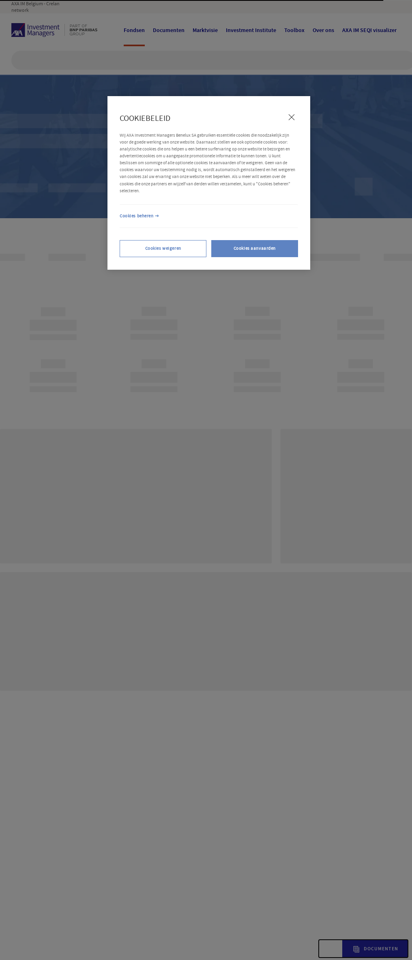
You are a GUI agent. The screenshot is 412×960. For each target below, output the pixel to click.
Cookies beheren (137, 216)
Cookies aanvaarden (255, 248)
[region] (208, 183)
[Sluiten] (291, 117)
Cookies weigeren (163, 248)
